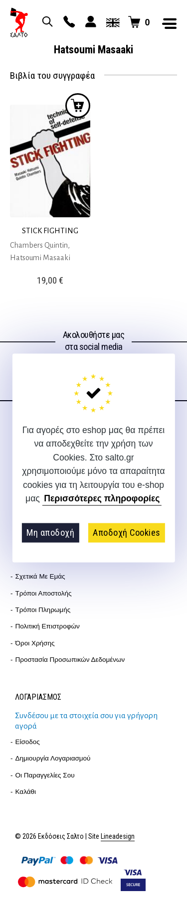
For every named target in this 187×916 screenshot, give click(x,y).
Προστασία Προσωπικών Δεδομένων (70, 659)
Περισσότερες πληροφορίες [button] (102, 498)
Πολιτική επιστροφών (47, 626)
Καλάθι (25, 791)
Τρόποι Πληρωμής (43, 609)
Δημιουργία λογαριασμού (53, 758)
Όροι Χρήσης (35, 643)
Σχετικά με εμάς (40, 576)
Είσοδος (27, 742)
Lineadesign (118, 836)
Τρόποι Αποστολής (43, 593)
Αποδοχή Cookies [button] (127, 532)
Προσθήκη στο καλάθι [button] (77, 105)
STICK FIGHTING (50, 230)
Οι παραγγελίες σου (45, 775)
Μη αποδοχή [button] (50, 532)
